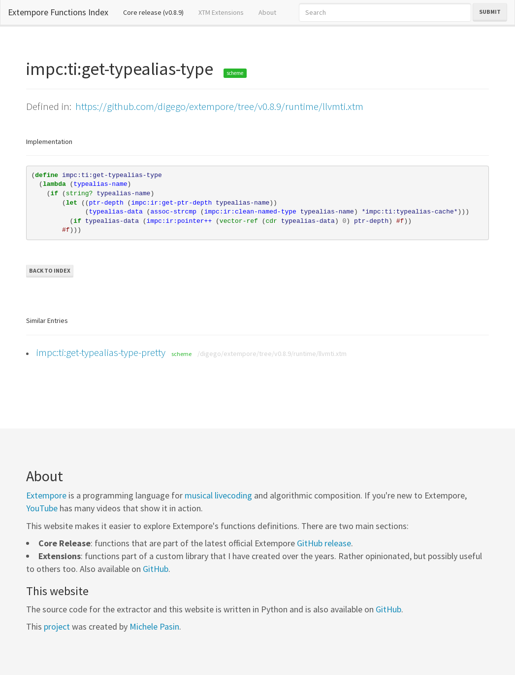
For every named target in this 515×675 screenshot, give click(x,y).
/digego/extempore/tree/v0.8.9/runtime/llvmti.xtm (272, 353)
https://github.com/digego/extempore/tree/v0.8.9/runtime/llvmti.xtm (219, 106)
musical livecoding (218, 495)
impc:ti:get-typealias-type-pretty (100, 352)
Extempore (46, 495)
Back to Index (49, 270)
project (57, 626)
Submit (490, 11)
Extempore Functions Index (58, 12)
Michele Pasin (154, 626)
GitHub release (324, 543)
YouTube (42, 508)
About (267, 12)
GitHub (155, 568)
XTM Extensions (221, 12)
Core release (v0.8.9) (157, 12)
